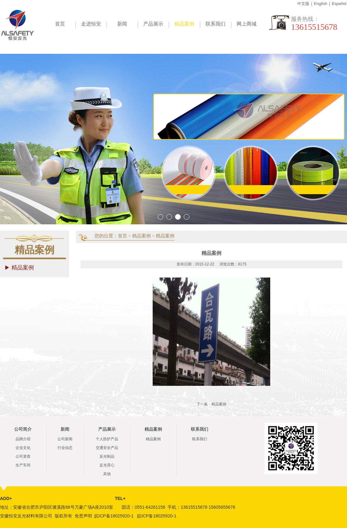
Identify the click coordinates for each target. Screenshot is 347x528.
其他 (107, 474)
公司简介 (23, 429)
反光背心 (106, 465)
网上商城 (247, 23)
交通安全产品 (107, 448)
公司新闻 (65, 439)
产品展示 (153, 23)
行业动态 (65, 448)
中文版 (303, 3)
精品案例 (187, 25)
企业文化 (23, 448)
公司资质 (23, 456)
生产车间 (23, 465)
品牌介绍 (23, 439)
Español (339, 3)
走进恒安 (91, 23)
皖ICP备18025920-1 (113, 515)
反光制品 (106, 456)
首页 (60, 23)
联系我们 (215, 23)
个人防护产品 (107, 439)
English (320, 3)
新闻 (122, 23)
